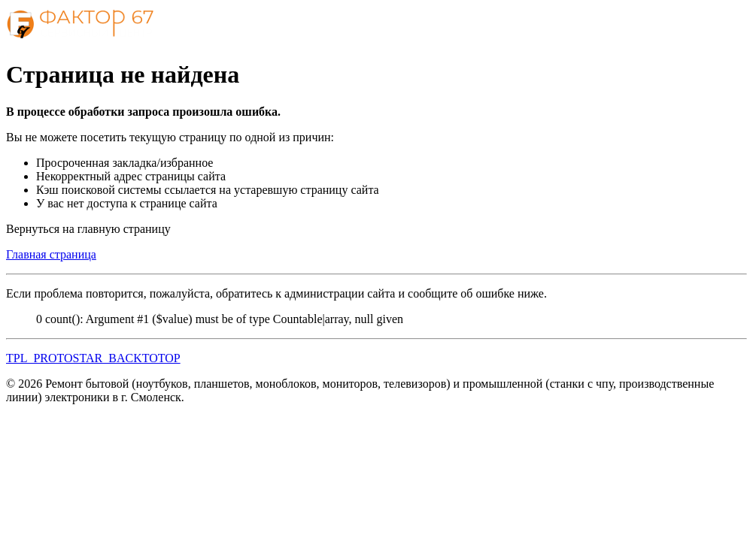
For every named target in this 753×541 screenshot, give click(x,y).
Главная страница (51, 254)
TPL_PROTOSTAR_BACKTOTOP (93, 358)
